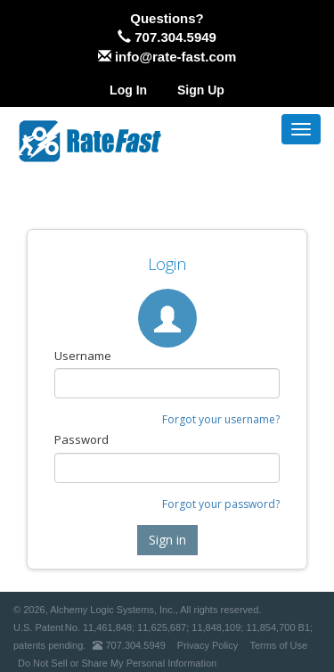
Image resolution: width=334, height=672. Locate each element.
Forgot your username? (221, 419)
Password (81, 439)
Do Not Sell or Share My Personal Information (117, 663)
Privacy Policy (207, 645)
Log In (128, 90)
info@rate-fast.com (175, 56)
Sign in (167, 539)
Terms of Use (278, 645)
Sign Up (200, 90)
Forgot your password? (221, 504)
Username (82, 356)
